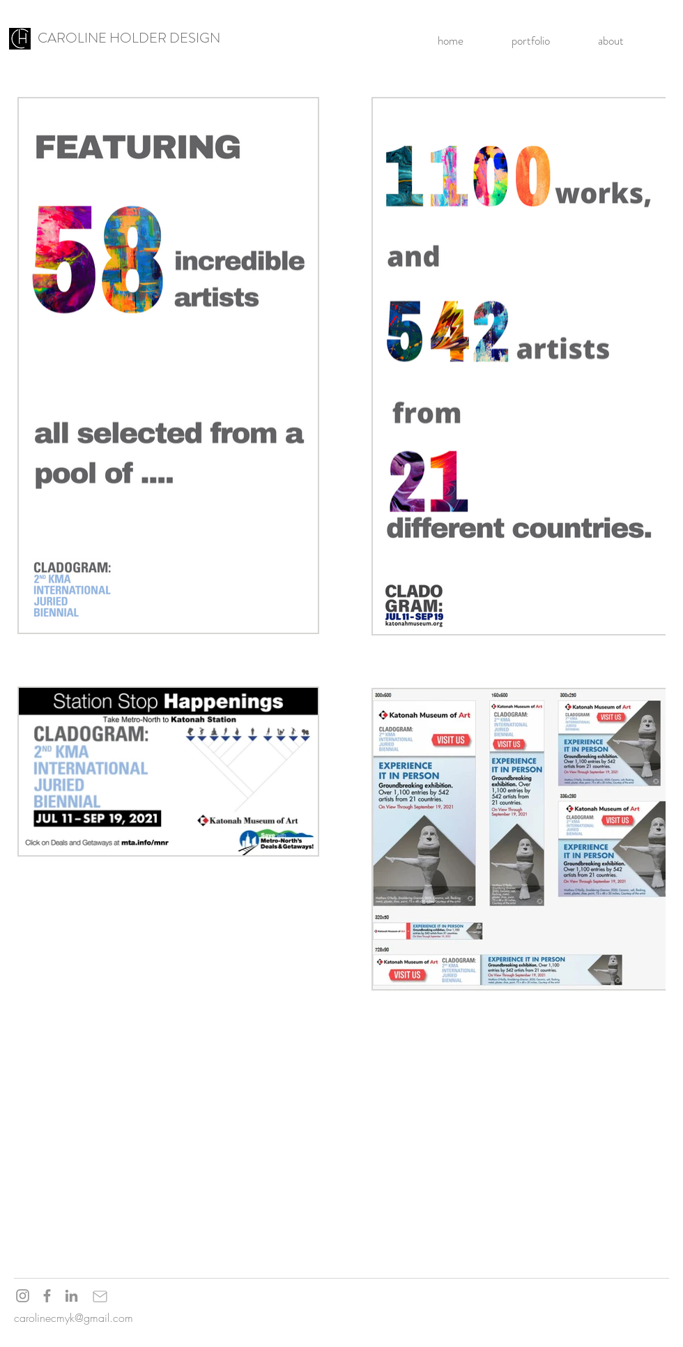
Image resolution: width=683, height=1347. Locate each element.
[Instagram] (22, 1295)
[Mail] (100, 1296)
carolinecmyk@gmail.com (73, 1317)
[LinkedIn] (71, 1295)
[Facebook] (47, 1295)
